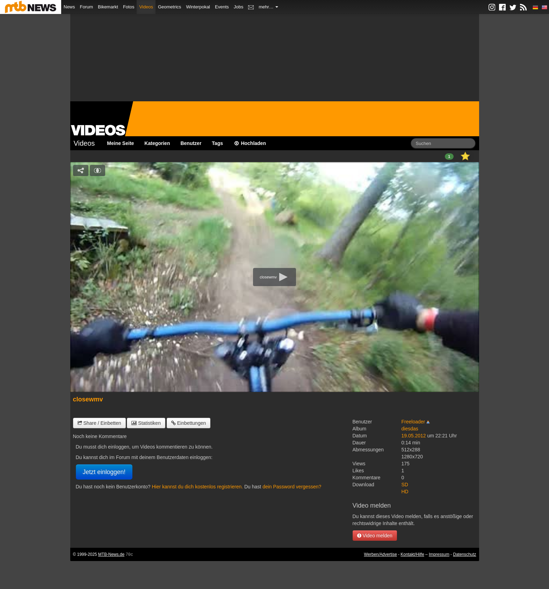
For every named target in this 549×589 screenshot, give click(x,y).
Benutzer (190, 143)
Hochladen (249, 143)
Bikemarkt (108, 6)
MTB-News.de (111, 554)
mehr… (268, 6)
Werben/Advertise (380, 554)
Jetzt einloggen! (104, 471)
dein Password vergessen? (291, 486)
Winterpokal (198, 6)
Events (222, 6)
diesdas (410, 428)
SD (405, 484)
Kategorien (157, 143)
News (69, 6)
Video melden (374, 535)
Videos (146, 6)
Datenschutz (464, 554)
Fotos (129, 6)
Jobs (238, 6)
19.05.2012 (414, 435)
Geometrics (169, 6)
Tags (217, 143)
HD (405, 491)
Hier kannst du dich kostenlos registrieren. (197, 486)
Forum (86, 6)
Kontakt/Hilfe (412, 554)
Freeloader (413, 421)
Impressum (439, 554)
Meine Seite (120, 143)
